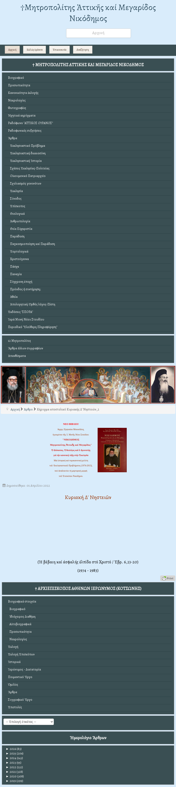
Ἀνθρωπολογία (19, 221)
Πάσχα (13, 266)
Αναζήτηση (83, 50)
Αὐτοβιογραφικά (19, 624)
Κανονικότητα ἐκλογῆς (23, 93)
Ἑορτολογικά (18, 251)
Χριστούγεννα (18, 259)
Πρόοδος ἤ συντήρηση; (24, 289)
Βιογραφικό (16, 78)
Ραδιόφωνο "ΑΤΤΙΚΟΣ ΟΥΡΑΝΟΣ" (30, 123)
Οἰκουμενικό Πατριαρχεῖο (27, 176)
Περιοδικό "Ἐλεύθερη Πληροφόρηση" (32, 327)
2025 (11, 753)
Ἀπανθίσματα (17, 356)
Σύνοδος (15, 198)
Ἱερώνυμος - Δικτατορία (24, 669)
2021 (11, 772)
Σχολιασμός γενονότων (24, 183)
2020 (11, 776)
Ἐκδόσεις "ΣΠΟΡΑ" (20, 312)
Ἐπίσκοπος (16, 206)
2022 (11, 767)
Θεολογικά (16, 214)
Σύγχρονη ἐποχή (20, 282)
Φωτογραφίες (17, 108)
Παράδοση (16, 236)
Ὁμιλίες (13, 684)
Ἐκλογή (13, 647)
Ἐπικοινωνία (59, 50)
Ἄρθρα (12, 138)
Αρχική (12, 50)
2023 (11, 762)
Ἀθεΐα (13, 297)
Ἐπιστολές (15, 707)
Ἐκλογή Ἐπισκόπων (21, 654)
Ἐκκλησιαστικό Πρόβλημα (26, 146)
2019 (11, 781)
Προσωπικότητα (19, 85)
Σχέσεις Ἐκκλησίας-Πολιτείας (29, 168)
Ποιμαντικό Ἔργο (20, 677)
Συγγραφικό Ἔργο (20, 699)
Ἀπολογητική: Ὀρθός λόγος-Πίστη (31, 304)
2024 (11, 758)
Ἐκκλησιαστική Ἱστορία (25, 161)
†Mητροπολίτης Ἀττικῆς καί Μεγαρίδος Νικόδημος (88, 12)
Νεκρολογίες (17, 100)
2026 (11, 749)
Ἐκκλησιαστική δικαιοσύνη (27, 153)
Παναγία (15, 274)
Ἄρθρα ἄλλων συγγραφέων (25, 348)
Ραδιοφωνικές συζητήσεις (24, 130)
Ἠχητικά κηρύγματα (22, 115)
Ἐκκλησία (15, 191)
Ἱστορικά (14, 662)
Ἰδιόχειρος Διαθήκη (22, 616)
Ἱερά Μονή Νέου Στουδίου (26, 319)
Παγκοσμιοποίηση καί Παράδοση (31, 244)
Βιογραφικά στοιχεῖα (22, 601)
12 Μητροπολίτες (19, 341)
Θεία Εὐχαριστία (20, 229)
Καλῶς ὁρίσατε (35, 50)
